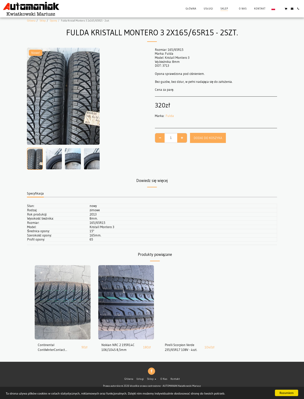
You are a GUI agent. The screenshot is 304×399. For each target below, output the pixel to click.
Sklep (43, 20)
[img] (63, 302)
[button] (280, 8)
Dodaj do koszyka (208, 138)
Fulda (170, 116)
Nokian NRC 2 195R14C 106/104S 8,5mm (118, 347)
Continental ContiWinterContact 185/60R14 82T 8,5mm (54, 347)
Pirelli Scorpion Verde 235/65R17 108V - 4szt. (181, 347)
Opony (53, 20)
